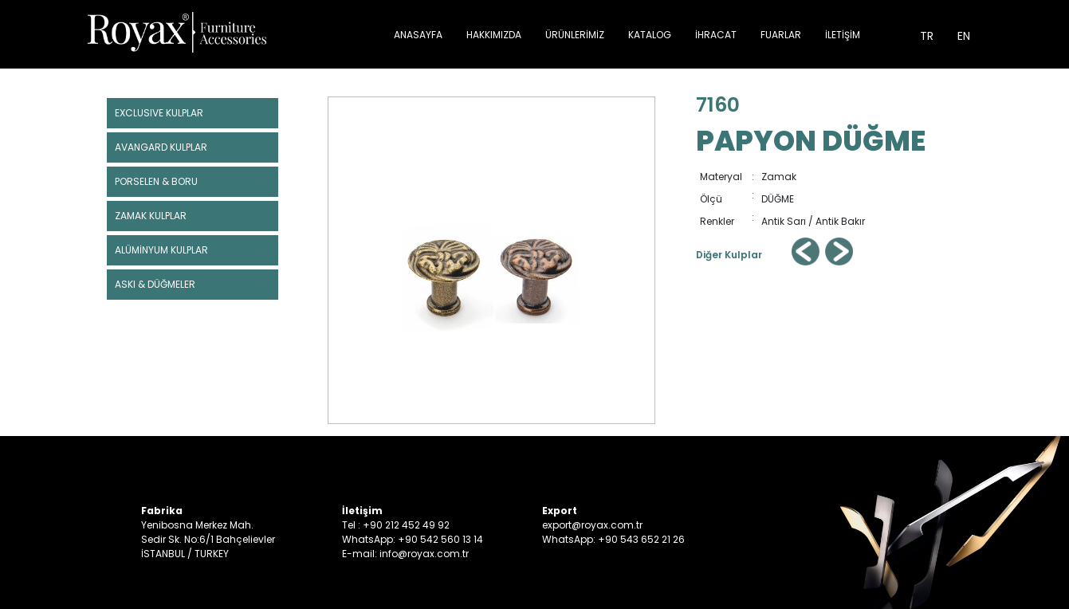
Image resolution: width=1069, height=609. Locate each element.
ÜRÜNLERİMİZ (574, 34)
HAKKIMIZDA (493, 34)
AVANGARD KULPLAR (161, 147)
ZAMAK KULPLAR (151, 215)
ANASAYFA (418, 34)
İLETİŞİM (842, 34)
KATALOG (649, 34)
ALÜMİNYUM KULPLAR (161, 250)
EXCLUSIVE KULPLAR (159, 113)
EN (963, 36)
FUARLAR (780, 34)
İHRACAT (716, 34)
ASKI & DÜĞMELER (155, 284)
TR (926, 36)
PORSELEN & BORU (156, 181)
